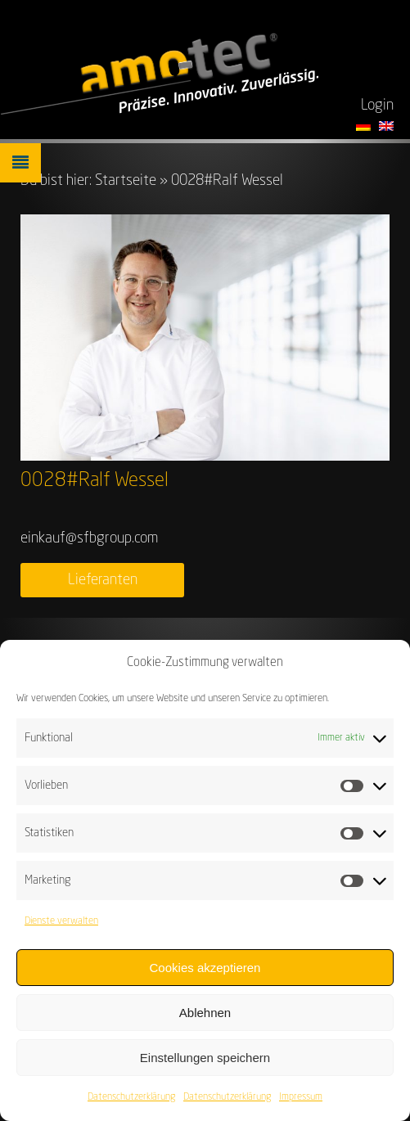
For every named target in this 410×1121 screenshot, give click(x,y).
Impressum (300, 1100)
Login (377, 105)
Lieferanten (102, 580)
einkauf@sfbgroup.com (89, 538)
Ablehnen (205, 1014)
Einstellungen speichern (205, 1059)
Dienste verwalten (61, 924)
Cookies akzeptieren (205, 969)
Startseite (125, 180)
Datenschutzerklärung (131, 1100)
